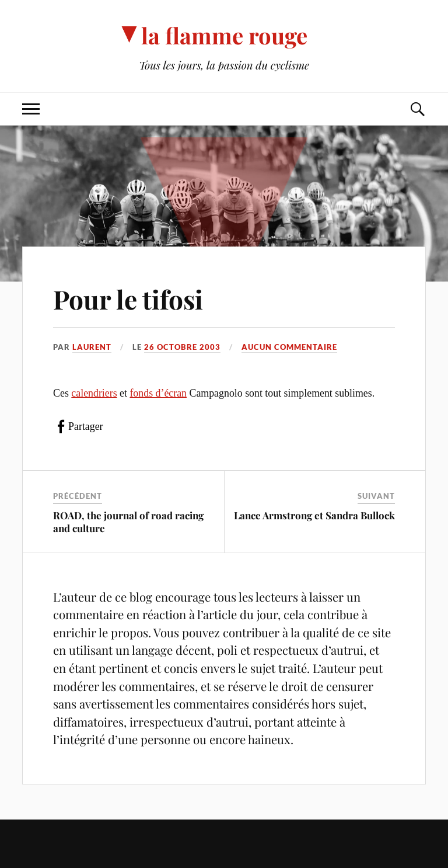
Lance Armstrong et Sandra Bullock (314, 515)
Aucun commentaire (289, 347)
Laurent (91, 347)
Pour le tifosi (128, 299)
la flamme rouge (224, 35)
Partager (85, 426)
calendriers (94, 393)
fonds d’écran (158, 393)
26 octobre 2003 (182, 347)
